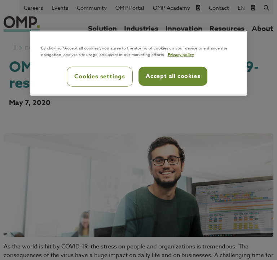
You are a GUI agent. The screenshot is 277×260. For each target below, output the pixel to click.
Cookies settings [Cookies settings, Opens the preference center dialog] (99, 76)
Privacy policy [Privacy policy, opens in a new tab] (181, 54)
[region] (138, 63)
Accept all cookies (173, 76)
